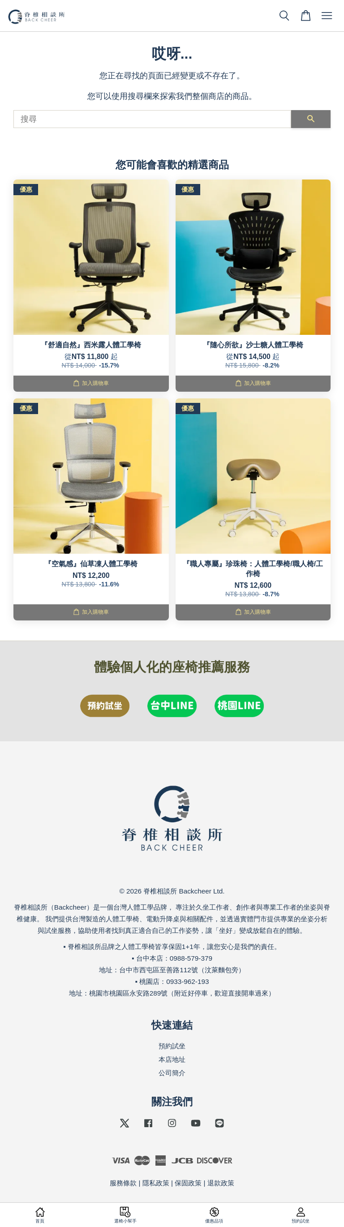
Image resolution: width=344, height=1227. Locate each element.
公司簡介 (172, 1073)
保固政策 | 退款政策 (204, 1183)
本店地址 (172, 1059)
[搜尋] (152, 119)
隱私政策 (155, 1183)
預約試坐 (172, 1046)
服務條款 (123, 1183)
